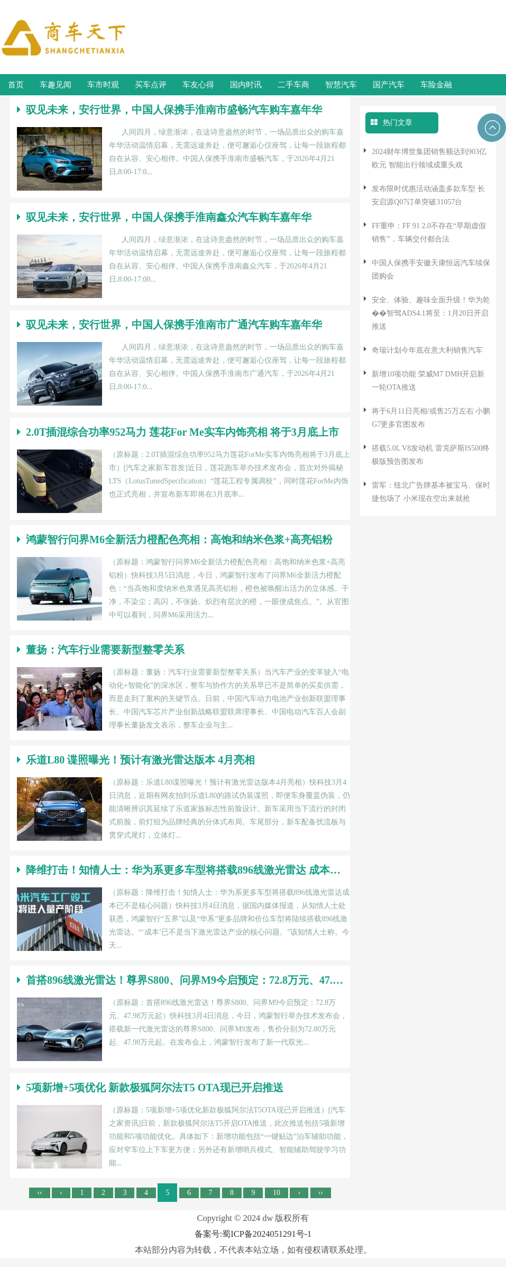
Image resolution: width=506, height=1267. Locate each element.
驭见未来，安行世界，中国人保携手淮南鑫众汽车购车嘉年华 (164, 217)
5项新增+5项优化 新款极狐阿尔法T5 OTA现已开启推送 (150, 1087)
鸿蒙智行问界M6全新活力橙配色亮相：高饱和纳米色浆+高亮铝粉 (175, 539)
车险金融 (436, 84)
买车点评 (151, 84)
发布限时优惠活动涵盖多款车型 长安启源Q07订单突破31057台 (428, 195)
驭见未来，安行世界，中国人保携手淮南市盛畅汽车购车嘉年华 (169, 109)
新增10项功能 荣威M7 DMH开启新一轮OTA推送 (428, 380)
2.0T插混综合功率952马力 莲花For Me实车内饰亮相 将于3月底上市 (178, 432)
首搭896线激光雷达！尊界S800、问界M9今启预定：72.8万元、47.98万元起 (180, 980)
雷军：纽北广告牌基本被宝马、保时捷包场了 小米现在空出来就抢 (431, 491)
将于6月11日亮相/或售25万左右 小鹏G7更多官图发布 (431, 417)
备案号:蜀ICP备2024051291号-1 (253, 1234)
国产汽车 (388, 84)
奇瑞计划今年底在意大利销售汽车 (427, 350)
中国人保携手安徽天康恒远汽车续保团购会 (431, 269)
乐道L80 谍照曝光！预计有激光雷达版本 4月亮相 (136, 759)
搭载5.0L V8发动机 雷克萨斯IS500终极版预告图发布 (431, 454)
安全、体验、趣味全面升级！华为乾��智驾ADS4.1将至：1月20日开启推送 (431, 313)
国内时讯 (246, 84)
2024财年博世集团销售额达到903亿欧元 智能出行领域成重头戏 (429, 158)
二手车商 (293, 84)
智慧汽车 (341, 84)
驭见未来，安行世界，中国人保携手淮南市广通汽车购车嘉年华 (169, 324)
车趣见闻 (55, 84)
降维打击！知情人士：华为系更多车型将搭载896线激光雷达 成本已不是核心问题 (180, 869)
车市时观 (103, 84)
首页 (16, 84)
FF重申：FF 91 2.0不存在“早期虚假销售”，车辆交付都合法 (429, 232)
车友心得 (198, 84)
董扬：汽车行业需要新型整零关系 (101, 649)
